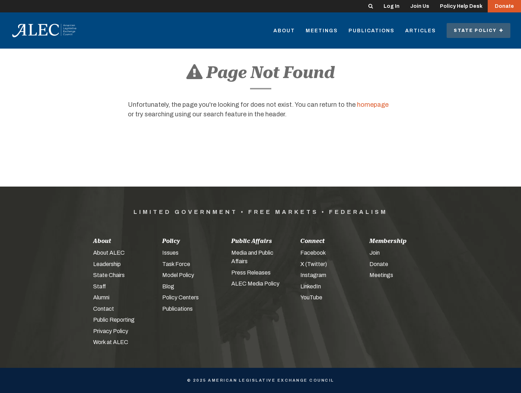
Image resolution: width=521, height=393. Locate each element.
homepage (373, 104)
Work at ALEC (110, 342)
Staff (99, 286)
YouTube (311, 297)
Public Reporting (114, 320)
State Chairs (109, 275)
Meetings (322, 30)
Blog (168, 286)
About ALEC (109, 253)
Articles (420, 30)
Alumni (101, 297)
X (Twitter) (313, 264)
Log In (392, 6)
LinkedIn (310, 286)
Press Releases (251, 273)
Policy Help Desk (461, 6)
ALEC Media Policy (255, 284)
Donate (504, 6)
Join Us (419, 6)
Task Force (176, 264)
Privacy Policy (110, 331)
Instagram (313, 275)
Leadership (107, 264)
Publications (372, 30)
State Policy (478, 30)
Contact (103, 309)
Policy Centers (180, 297)
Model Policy (178, 275)
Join (374, 253)
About (284, 30)
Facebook (313, 253)
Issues (170, 253)
